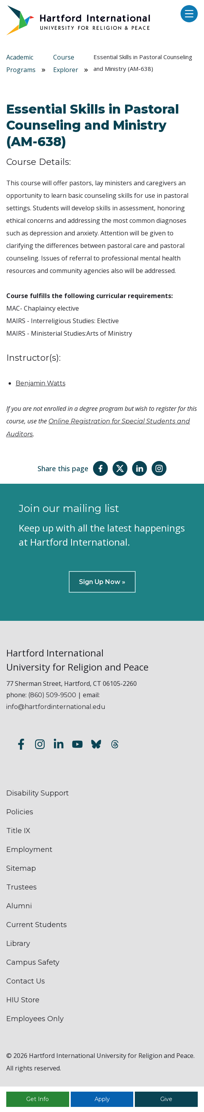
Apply (102, 1099)
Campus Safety (32, 962)
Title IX (18, 830)
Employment (29, 849)
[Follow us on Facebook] (21, 745)
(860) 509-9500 (52, 695)
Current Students (36, 924)
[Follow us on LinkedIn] (58, 745)
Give (166, 1099)
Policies (19, 812)
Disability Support (37, 793)
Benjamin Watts (40, 383)
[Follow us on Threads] (114, 745)
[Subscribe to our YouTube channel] (77, 745)
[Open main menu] (187, 14)
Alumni (19, 906)
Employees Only (35, 1018)
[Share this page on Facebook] (100, 468)
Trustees (21, 887)
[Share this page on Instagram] (159, 468)
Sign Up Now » (102, 582)
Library (18, 943)
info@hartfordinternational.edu (56, 707)
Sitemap (21, 868)
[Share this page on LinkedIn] (139, 468)
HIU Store (22, 1000)
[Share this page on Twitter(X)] (120, 468)
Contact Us (25, 981)
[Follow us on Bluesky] (96, 745)
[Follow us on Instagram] (39, 745)
